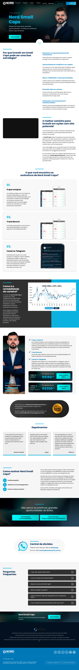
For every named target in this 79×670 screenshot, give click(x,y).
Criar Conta (60, 3)
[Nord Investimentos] (8, 3)
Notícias (45, 3)
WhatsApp (54, 547)
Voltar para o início (9, 658)
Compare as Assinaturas (53, 662)
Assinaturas (51, 3)
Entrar (70, 3)
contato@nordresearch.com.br (50, 550)
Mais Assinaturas (15, 13)
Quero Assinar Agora (63, 376)
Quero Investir (15, 37)
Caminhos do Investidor (69, 662)
